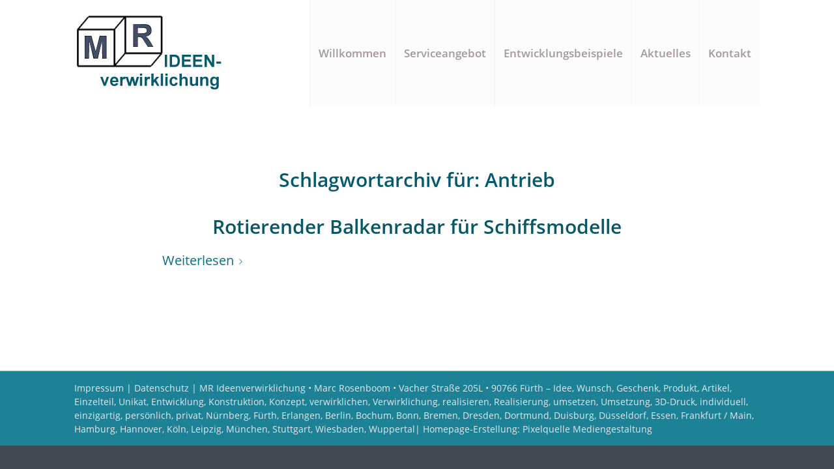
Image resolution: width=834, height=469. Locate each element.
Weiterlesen (205, 260)
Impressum (99, 388)
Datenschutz (161, 388)
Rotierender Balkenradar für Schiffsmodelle (417, 226)
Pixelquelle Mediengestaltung (587, 429)
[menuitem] (352, 53)
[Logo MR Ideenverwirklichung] (154, 53)
